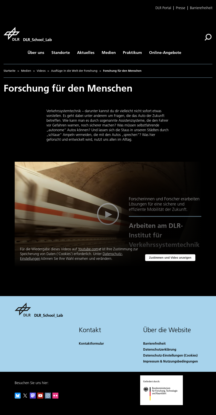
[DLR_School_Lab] (28, 34)
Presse (180, 8)
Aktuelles (85, 52)
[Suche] (208, 37)
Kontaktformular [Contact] (91, 343)
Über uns (36, 52)
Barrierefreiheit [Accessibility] (154, 343)
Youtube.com (88, 249)
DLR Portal (163, 8)
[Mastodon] (33, 397)
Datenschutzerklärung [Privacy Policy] (159, 349)
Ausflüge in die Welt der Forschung (74, 70)
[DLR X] (25, 397)
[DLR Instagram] (48, 397)
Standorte (60, 52)
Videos (41, 70)
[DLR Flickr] (55, 397)
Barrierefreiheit (201, 8)
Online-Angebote (165, 52)
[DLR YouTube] (40, 397)
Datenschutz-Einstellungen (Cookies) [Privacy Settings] (170, 355)
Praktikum (132, 52)
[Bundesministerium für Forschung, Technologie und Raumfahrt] (162, 404)
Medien (109, 52)
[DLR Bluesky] (18, 397)
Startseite (9, 70)
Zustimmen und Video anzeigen (170, 257)
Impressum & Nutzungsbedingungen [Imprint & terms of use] (170, 361)
